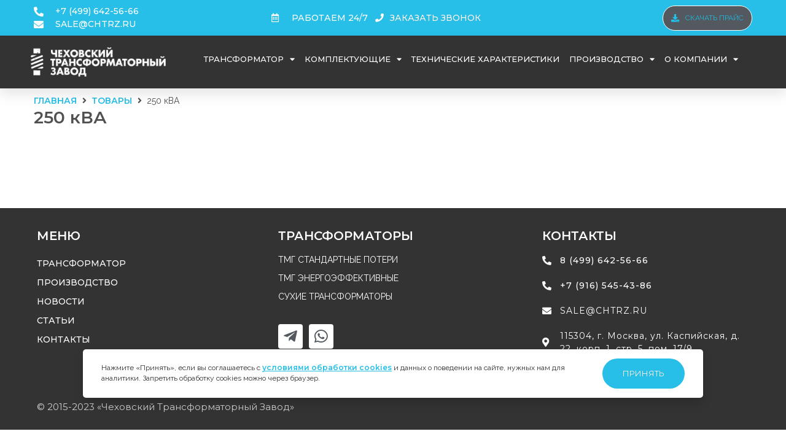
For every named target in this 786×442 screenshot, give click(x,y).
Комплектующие (353, 59)
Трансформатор (249, 59)
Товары (111, 100)
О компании (701, 59)
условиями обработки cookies (327, 367)
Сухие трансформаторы (335, 296)
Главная (55, 100)
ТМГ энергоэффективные (338, 278)
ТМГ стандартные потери (338, 260)
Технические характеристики (485, 59)
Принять (643, 373)
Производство (612, 59)
